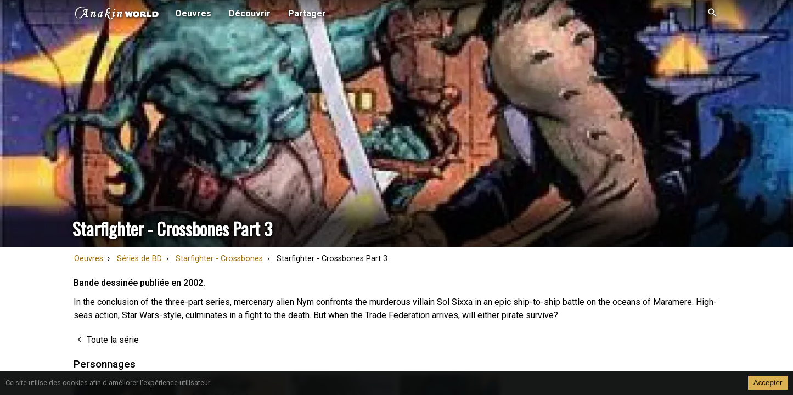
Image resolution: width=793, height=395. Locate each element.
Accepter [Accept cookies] (768, 383)
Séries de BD (139, 258)
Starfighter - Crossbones (219, 258)
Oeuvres (88, 258)
